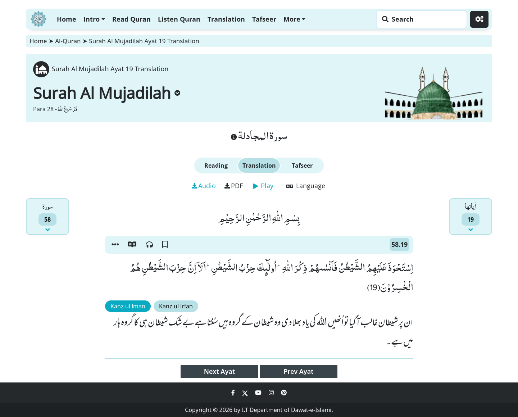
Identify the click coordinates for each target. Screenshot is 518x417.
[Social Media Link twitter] (245, 392)
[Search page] (420, 19)
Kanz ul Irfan (176, 306)
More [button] (291, 19)
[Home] (38, 18)
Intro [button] (91, 19)
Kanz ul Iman (127, 306)
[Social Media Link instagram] (272, 392)
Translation (226, 19)
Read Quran (131, 19)
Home (66, 19)
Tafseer (264, 19)
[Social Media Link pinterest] (284, 392)
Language (305, 185)
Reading (216, 165)
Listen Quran (179, 19)
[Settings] (479, 19)
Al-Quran (68, 41)
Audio (204, 185)
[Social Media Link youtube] (259, 392)
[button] (115, 244)
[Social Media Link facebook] (233, 392)
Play (263, 185)
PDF (233, 185)
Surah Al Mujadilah (106, 93)
